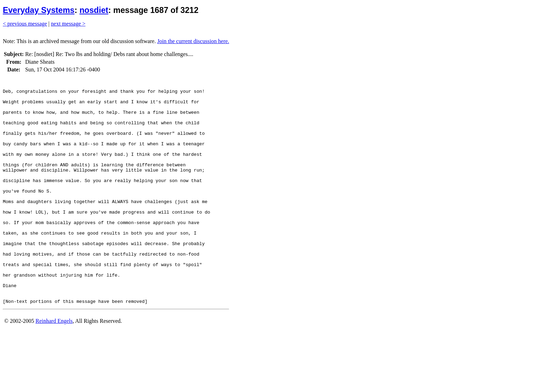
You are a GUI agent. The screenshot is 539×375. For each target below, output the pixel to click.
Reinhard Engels (53, 366)
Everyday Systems (39, 10)
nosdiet (93, 10)
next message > (68, 24)
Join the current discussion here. (193, 41)
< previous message (25, 24)
